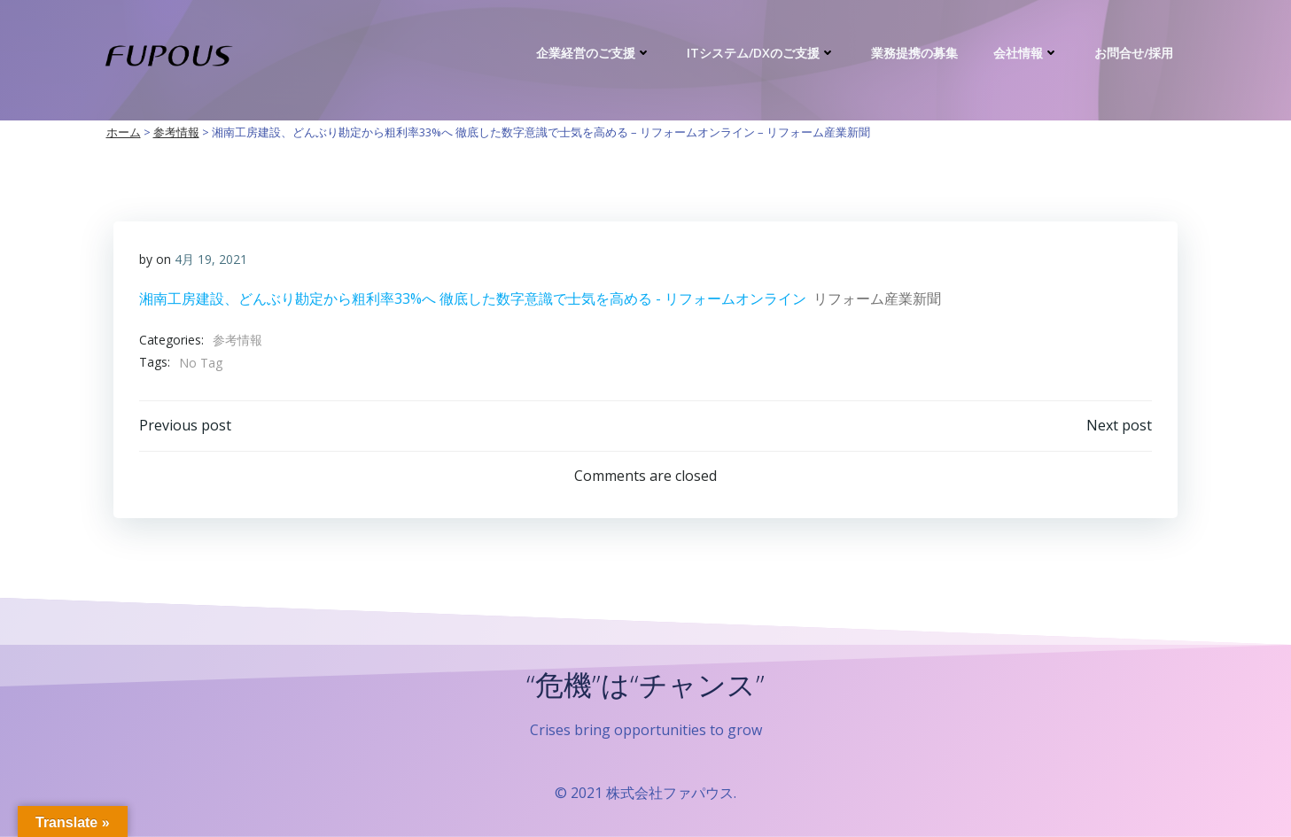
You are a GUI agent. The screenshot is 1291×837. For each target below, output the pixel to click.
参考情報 (238, 339)
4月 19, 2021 (211, 259)
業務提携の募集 (915, 52)
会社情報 (1027, 52)
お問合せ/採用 (1134, 52)
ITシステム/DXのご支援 (762, 52)
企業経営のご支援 (594, 52)
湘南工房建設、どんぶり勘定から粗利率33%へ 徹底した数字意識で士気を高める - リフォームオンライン (473, 298)
